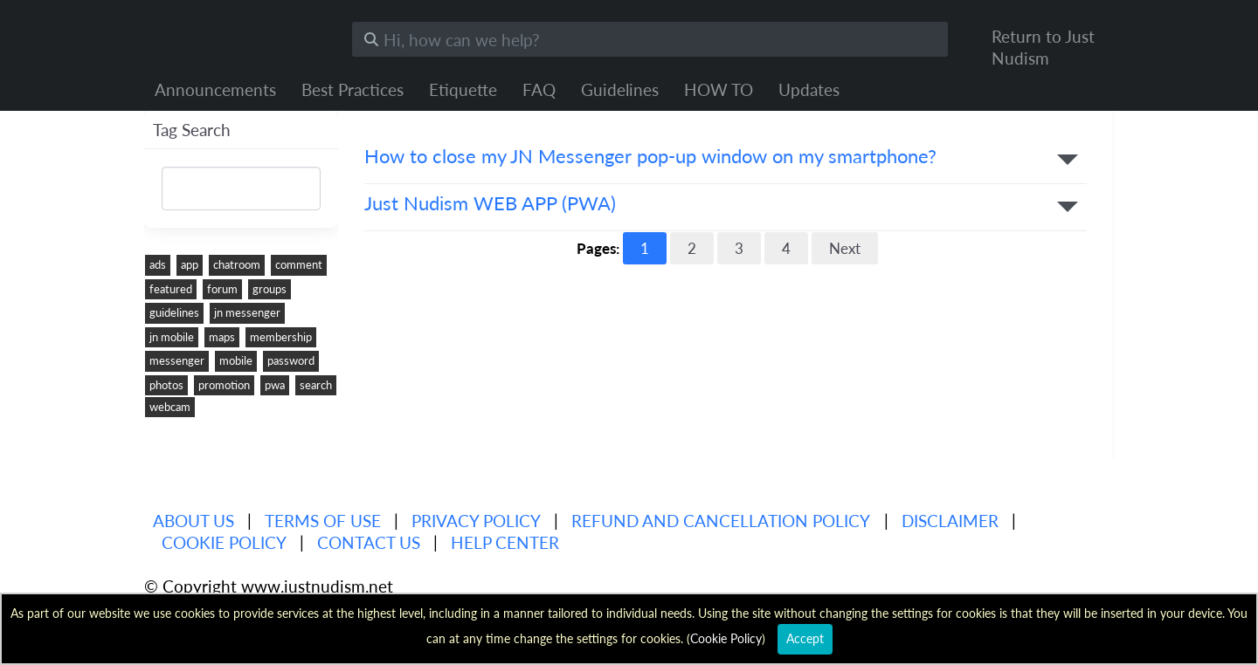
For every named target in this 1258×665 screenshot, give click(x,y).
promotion (224, 385)
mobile (235, 360)
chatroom (236, 264)
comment (298, 264)
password (290, 360)
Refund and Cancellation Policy (720, 521)
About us (193, 521)
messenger (176, 360)
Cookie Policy (224, 542)
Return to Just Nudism (1043, 47)
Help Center (505, 542)
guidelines (174, 312)
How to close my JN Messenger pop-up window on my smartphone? (650, 157)
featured (170, 289)
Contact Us (368, 542)
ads (157, 264)
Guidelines (620, 89)
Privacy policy (476, 521)
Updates (809, 89)
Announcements (215, 89)
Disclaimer (950, 521)
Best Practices (352, 89)
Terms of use (323, 521)
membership (281, 337)
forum (222, 289)
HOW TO (718, 89)
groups (269, 289)
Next (845, 248)
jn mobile (171, 337)
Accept (805, 638)
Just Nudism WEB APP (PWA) (490, 204)
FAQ (539, 89)
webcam (169, 407)
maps (222, 337)
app (189, 264)
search (316, 385)
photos (166, 385)
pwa (275, 385)
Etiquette (463, 89)
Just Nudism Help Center (235, 34)
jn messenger (247, 312)
